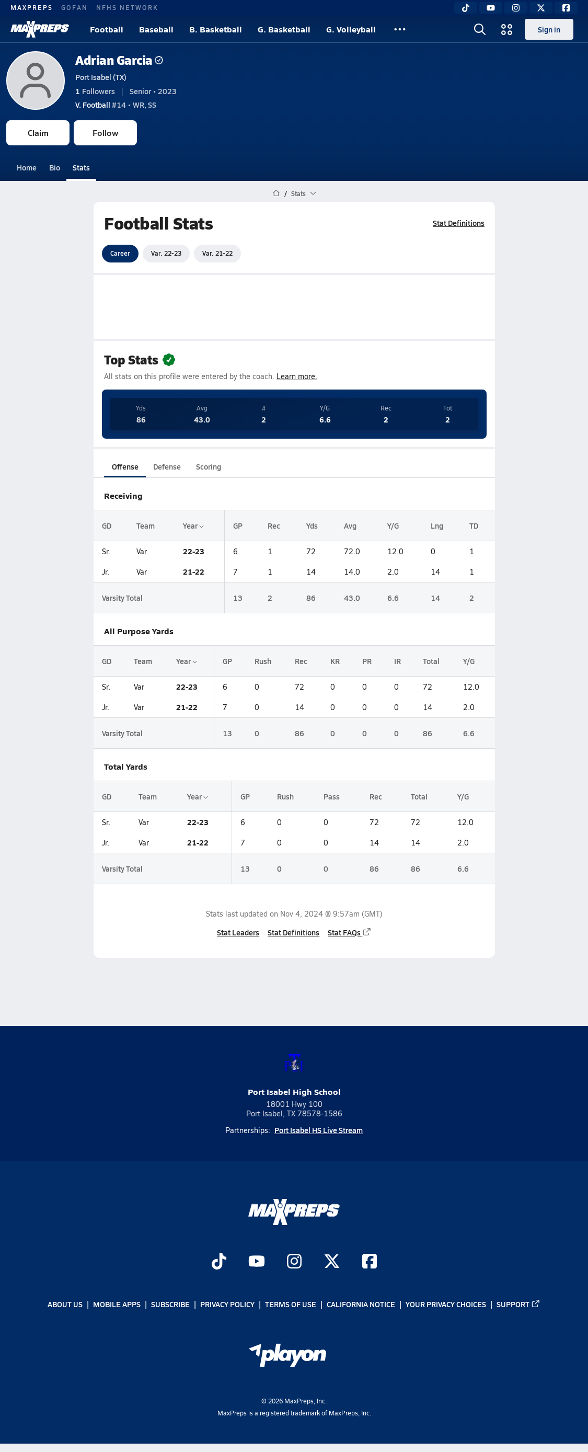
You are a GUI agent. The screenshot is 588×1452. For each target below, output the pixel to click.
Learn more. (296, 376)
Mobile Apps (117, 1304)
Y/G (392, 525)
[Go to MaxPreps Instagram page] (294, 1262)
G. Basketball (284, 29)
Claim (38, 133)
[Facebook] (566, 8)
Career (120, 253)
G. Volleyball (351, 29)
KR (335, 661)
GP (238, 525)
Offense (124, 466)
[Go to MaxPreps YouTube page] (256, 1262)
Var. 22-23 (166, 253)
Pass (332, 796)
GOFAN (74, 7)
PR (367, 661)
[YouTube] (490, 8)
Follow (105, 133)
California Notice (361, 1304)
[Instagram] (515, 8)
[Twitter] (540, 8)
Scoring (208, 466)
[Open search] (479, 29)
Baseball (156, 29)
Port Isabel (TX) (100, 77)
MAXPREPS (31, 7)
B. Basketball (215, 29)
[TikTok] (465, 8)
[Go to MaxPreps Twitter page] (332, 1262)
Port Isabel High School (294, 1072)
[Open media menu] (507, 29)
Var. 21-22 (217, 253)
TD (473, 525)
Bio (54, 167)
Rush (262, 661)
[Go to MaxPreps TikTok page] (219, 1262)
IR (397, 661)
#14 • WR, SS (115, 104)
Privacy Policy (227, 1304)
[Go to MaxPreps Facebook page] (369, 1262)
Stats (81, 167)
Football (106, 29)
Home (27, 167)
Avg (349, 525)
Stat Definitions (459, 223)
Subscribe (170, 1304)
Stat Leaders (238, 932)
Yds (312, 525)
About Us (65, 1304)
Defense (166, 466)
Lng (437, 525)
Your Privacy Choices (446, 1304)
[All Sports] (399, 29)
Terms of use (290, 1304)
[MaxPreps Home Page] (276, 193)
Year (192, 525)
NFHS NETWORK (127, 7)
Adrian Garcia (119, 60)
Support (518, 1304)
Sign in (549, 29)
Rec (274, 525)
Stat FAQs (350, 932)
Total (430, 661)
